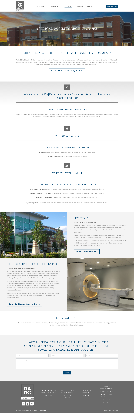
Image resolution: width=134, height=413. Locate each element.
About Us (106, 400)
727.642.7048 (67, 395)
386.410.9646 (48, 395)
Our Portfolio (106, 397)
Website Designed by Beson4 (111, 410)
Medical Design (106, 394)
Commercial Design (106, 391)
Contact (106, 402)
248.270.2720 (85, 395)
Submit (67, 372)
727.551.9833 (67, 397)
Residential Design (106, 389)
